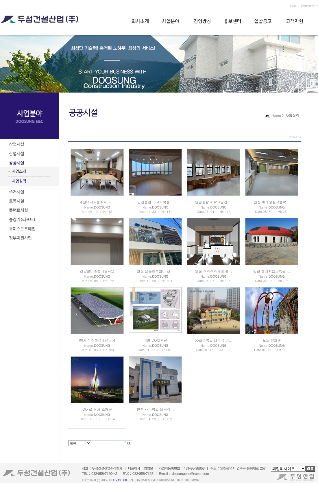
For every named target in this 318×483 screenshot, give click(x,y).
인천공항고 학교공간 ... (213, 201)
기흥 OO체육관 (155, 340)
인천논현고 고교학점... (155, 201)
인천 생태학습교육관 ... (271, 270)
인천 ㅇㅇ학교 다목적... (155, 409)
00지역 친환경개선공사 (97, 340)
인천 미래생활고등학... (272, 201)
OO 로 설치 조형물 (97, 409)
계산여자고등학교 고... (97, 201)
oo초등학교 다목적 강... (213, 340)
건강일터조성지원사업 (97, 270)
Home (276, 115)
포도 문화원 (271, 340)
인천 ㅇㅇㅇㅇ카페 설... (213, 270)
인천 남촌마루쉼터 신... (155, 270)
